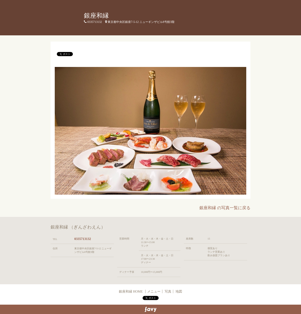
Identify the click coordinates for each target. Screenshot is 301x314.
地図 (178, 291)
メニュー (153, 291)
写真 (168, 291)
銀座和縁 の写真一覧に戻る (224, 207)
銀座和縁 (96, 15)
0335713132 (82, 239)
